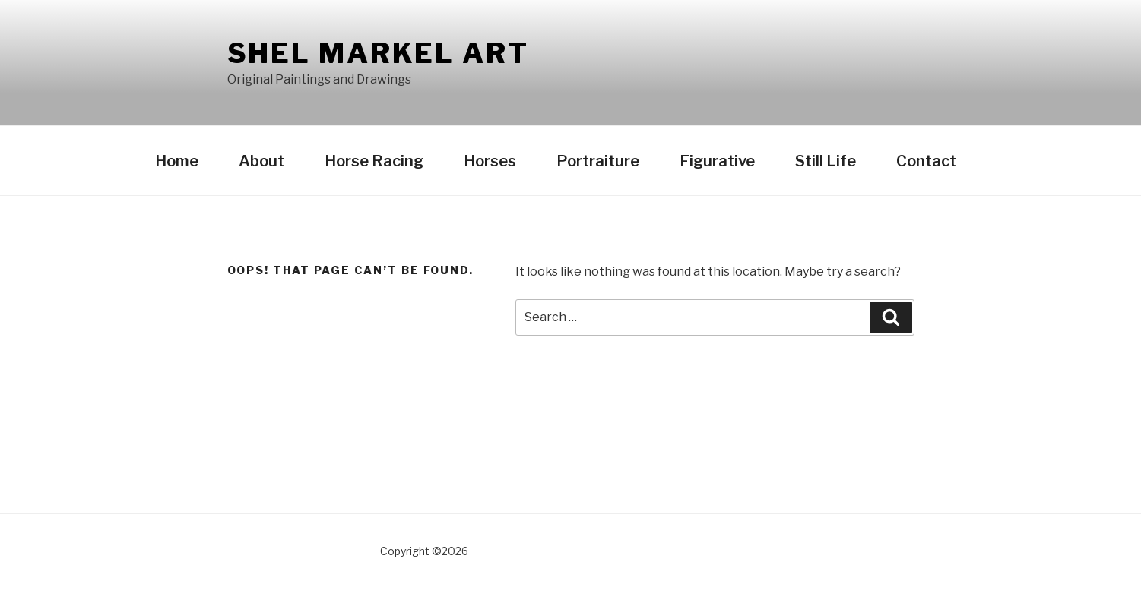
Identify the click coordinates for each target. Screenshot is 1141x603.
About (261, 161)
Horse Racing (374, 161)
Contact (926, 161)
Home (176, 161)
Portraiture (597, 161)
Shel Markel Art (378, 53)
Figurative (717, 161)
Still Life (825, 161)
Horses (490, 161)
